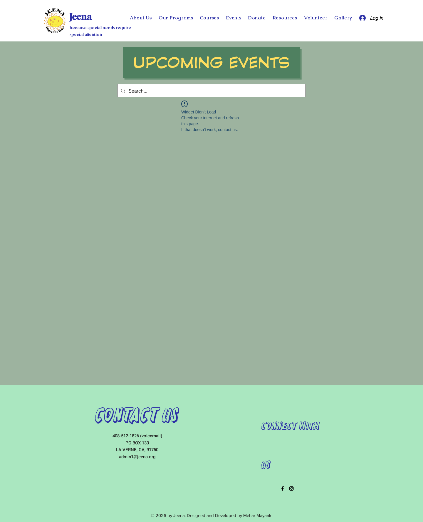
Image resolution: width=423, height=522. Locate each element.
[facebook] (283, 488)
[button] (257, 17)
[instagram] (291, 488)
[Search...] (211, 90)
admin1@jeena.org (137, 457)
